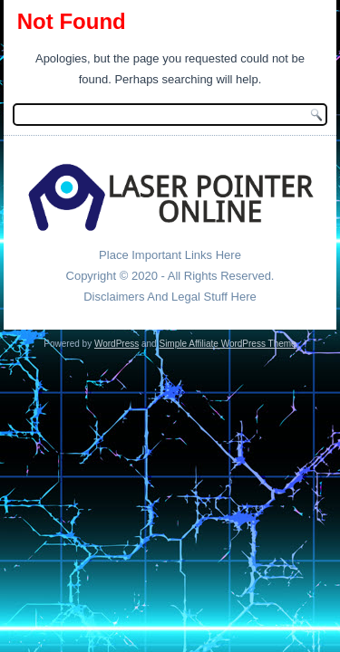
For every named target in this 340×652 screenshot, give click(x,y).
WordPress (116, 344)
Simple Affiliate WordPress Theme (227, 344)
